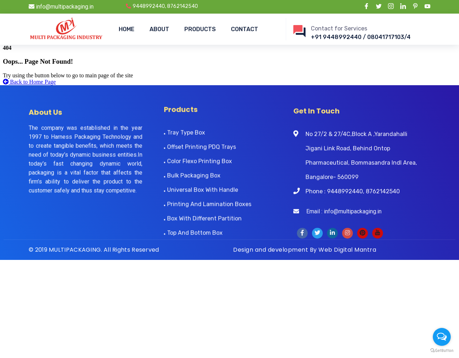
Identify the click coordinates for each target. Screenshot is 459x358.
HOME (126, 29)
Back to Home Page (29, 82)
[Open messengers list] (442, 337)
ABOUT (159, 29)
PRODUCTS (200, 29)
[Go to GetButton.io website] (441, 350)
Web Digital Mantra (347, 250)
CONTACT (244, 29)
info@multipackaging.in (61, 6)
